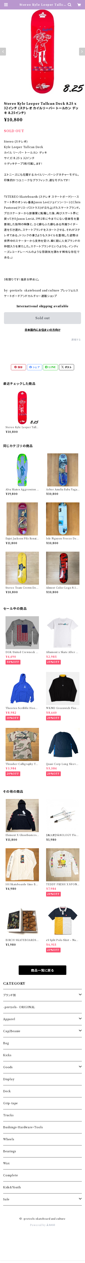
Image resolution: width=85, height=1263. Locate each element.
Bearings (9, 1151)
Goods (8, 1067)
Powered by (42, 1225)
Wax (6, 1163)
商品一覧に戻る (42, 970)
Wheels (8, 1139)
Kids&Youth (12, 1187)
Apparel (9, 1019)
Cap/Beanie (11, 1031)
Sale (6, 1199)
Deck (7, 1091)
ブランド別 (9, 995)
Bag (6, 1043)
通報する (76, 339)
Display (8, 1079)
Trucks (8, 1115)
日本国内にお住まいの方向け (42, 330)
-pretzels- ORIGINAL (19, 1007)
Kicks (7, 1055)
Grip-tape (10, 1103)
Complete (10, 1175)
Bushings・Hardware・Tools (23, 1127)
